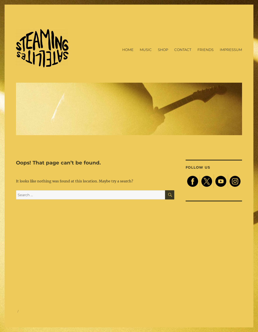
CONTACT (182, 50)
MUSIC (146, 50)
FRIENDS (205, 50)
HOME (128, 50)
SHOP (163, 50)
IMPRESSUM (231, 50)
